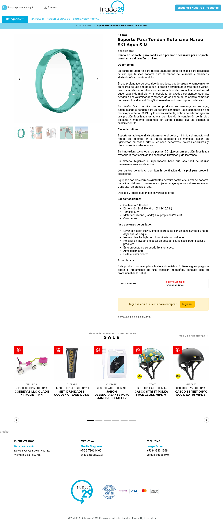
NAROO (88, 25)
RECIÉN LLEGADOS (58, 19)
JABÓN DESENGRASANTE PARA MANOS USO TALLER (111, 395)
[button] (90, 420)
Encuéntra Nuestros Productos (198, 7)
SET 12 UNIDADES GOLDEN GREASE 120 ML (71, 395)
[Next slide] (97, 79)
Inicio (78, 25)
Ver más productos (194, 336)
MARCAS (37, 19)
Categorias (15, 19)
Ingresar (187, 304)
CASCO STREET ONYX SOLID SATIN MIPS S (191, 393)
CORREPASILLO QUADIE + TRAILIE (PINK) (32, 393)
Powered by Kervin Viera (144, 518)
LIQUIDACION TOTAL (86, 19)
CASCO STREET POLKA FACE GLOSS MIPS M (151, 393)
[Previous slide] (19, 79)
